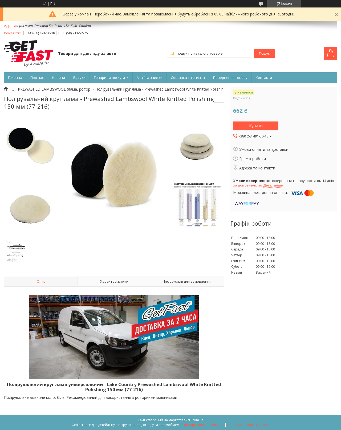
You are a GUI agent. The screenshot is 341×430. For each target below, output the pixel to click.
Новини (58, 77)
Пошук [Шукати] (264, 53)
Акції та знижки (150, 77)
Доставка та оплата (188, 77)
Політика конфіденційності (248, 425)
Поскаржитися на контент (203, 425)
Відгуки (79, 77)
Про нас (37, 77)
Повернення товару (230, 77)
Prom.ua (197, 420)
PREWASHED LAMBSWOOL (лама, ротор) (55, 89)
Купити (256, 125)
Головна (15, 77)
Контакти (264, 77)
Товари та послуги (109, 77)
